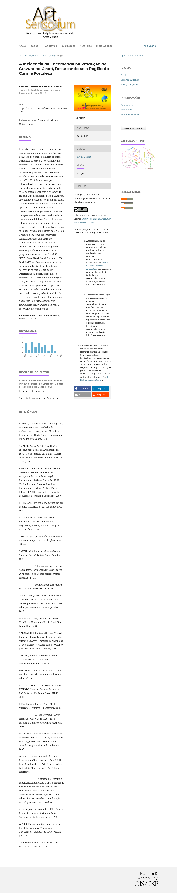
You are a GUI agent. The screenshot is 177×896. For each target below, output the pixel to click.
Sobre (35, 46)
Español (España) (130, 79)
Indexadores (104, 46)
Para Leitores (127, 105)
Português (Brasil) (130, 84)
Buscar (150, 46)
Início (22, 55)
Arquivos (51, 46)
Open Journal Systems (132, 55)
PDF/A (81, 118)
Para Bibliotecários (130, 114)
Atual (22, 46)
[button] (82, 388)
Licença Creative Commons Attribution (97, 265)
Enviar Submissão (133, 128)
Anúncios (86, 46)
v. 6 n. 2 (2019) (48, 55)
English (124, 75)
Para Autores (127, 109)
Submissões (68, 46)
